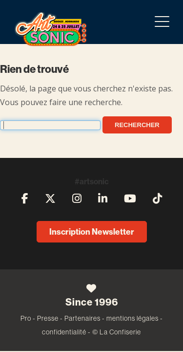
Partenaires (82, 318)
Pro (25, 318)
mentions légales (132, 318)
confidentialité (64, 332)
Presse (48, 318)
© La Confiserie (116, 332)
